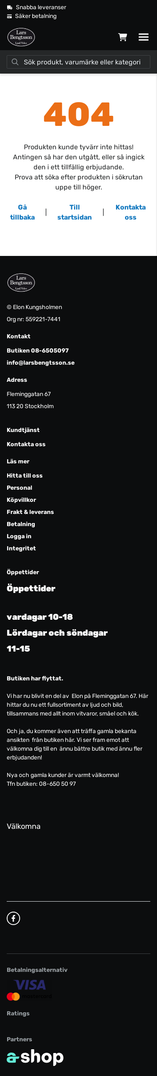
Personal (19, 487)
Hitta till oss (25, 475)
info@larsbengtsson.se (41, 362)
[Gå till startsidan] (21, 37)
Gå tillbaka (22, 212)
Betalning (21, 524)
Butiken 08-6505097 (38, 350)
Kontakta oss (131, 212)
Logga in (19, 536)
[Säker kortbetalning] (29, 990)
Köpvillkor (21, 499)
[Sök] (78, 62)
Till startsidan (74, 212)
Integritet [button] (21, 548)
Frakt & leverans (30, 512)
